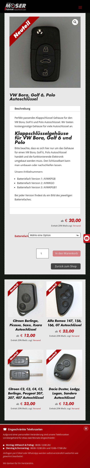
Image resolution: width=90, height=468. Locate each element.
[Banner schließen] (86, 444)
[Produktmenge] (42, 253)
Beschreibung (22, 108)
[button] (75, 22)
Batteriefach (21, 236)
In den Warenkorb (66, 253)
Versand (77, 225)
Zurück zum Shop (66, 266)
